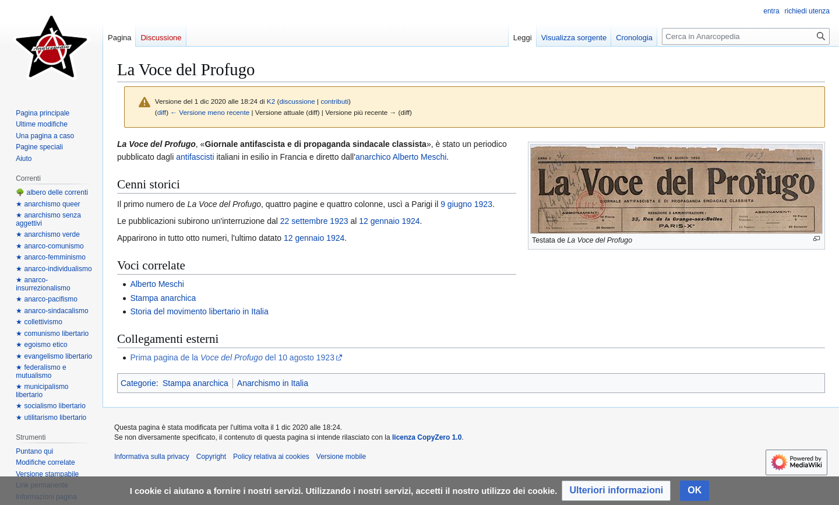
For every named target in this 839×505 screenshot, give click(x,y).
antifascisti (195, 157)
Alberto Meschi (420, 157)
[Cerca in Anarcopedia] (746, 36)
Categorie (138, 383)
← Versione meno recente (209, 112)
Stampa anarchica (163, 298)
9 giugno (456, 204)
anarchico (373, 157)
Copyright (211, 457)
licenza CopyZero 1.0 (426, 437)
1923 (483, 204)
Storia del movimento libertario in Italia (199, 311)
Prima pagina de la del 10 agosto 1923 (232, 357)
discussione (297, 101)
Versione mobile (341, 457)
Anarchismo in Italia (272, 383)
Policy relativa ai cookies (271, 457)
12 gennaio (379, 221)
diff (161, 112)
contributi (334, 101)
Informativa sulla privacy (151, 457)
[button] (616, 491)
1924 (410, 221)
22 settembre (304, 221)
